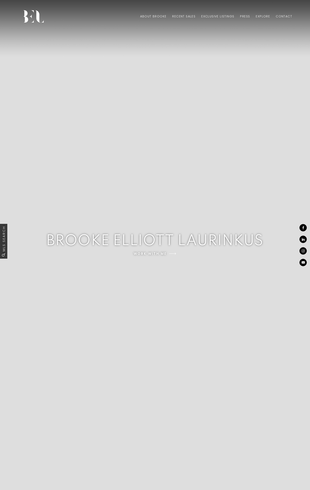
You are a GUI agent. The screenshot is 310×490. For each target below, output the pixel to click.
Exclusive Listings (217, 16)
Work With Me (150, 253)
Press (245, 16)
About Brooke (153, 16)
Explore (263, 16)
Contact (284, 16)
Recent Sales (183, 16)
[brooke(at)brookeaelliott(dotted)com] (303, 262)
